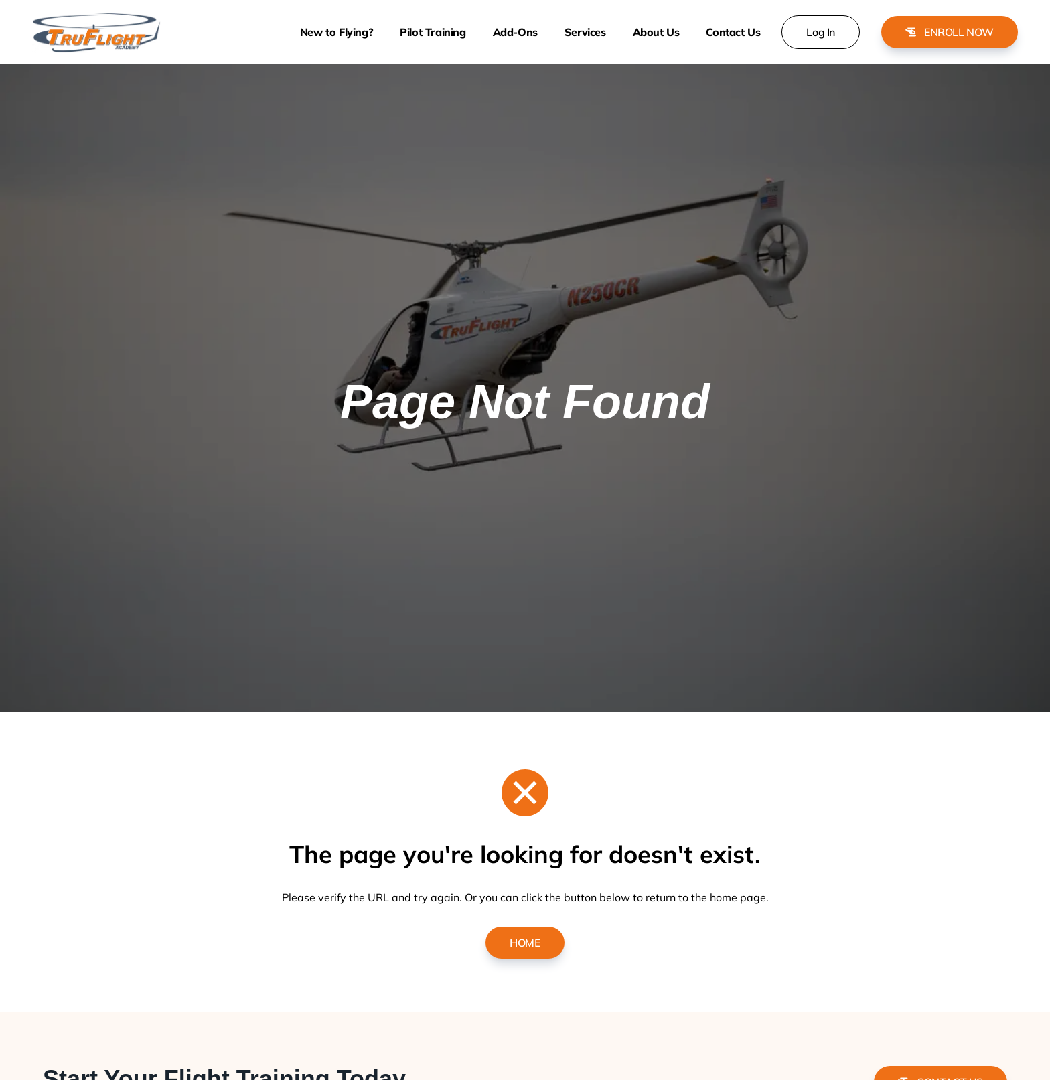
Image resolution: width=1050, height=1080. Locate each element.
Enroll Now (949, 32)
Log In (820, 32)
